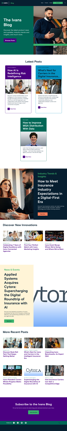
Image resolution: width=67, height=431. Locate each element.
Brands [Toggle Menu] (51, 2)
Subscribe (57, 2)
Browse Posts (10, 40)
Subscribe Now (33, 412)
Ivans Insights (26, 2)
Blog (12, 3)
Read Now (12, 109)
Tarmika (35, 2)
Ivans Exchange (17, 2)
